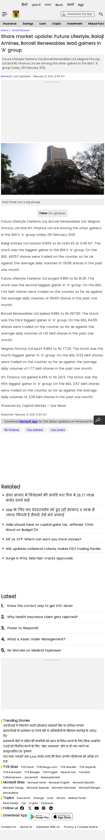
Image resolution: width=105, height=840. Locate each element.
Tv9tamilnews (12, 777)
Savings (28, 24)
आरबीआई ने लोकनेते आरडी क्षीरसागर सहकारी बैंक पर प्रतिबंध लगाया (43, 726)
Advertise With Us (48, 827)
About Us (26, 827)
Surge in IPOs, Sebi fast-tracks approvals (39, 558)
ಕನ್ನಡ (81, 5)
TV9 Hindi (27, 767)
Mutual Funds (77, 798)
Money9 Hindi (37, 782)
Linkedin (51, 808)
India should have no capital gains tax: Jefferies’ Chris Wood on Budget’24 (49, 527)
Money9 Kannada (64, 788)
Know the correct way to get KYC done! (40, 605)
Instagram (44, 808)
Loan (42, 24)
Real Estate (10, 803)
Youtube (37, 808)
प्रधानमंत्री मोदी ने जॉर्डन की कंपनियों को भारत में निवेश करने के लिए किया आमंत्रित (51, 741)
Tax (23, 803)
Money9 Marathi (83, 782)
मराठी (70, 5)
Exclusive (47, 803)
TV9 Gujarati (87, 767)
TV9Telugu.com (47, 767)
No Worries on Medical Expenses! (34, 650)
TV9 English (50, 772)
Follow (52, 213)
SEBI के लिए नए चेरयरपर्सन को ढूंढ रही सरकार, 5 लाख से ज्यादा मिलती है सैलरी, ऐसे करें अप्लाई (50, 512)
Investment (74, 24)
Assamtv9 (31, 777)
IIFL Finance (11, 430)
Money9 (6, 76)
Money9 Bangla (89, 788)
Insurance (10, 24)
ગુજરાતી (36, 5)
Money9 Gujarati (38, 788)
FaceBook (22, 808)
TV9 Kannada (12, 772)
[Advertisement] (52, 113)
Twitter (29, 808)
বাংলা (48, 5)
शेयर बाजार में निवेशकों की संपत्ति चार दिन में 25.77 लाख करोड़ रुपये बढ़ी (50, 498)
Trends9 (84, 772)
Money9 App (29, 421)
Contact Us (8, 827)
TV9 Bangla (32, 772)
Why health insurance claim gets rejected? (42, 617)
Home (5, 30)
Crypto (56, 24)
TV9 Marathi (68, 767)
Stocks (61, 798)
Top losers (58, 430)
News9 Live (68, 772)
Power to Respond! (22, 628)
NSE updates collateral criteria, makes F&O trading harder (53, 548)
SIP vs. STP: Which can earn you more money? (43, 539)
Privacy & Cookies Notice (81, 827)
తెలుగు (59, 5)
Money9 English (59, 782)
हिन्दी (24, 5)
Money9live (10, 793)
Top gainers (35, 430)
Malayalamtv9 (50, 777)
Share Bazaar (20, 30)
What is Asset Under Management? (36, 639)
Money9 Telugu (13, 788)
